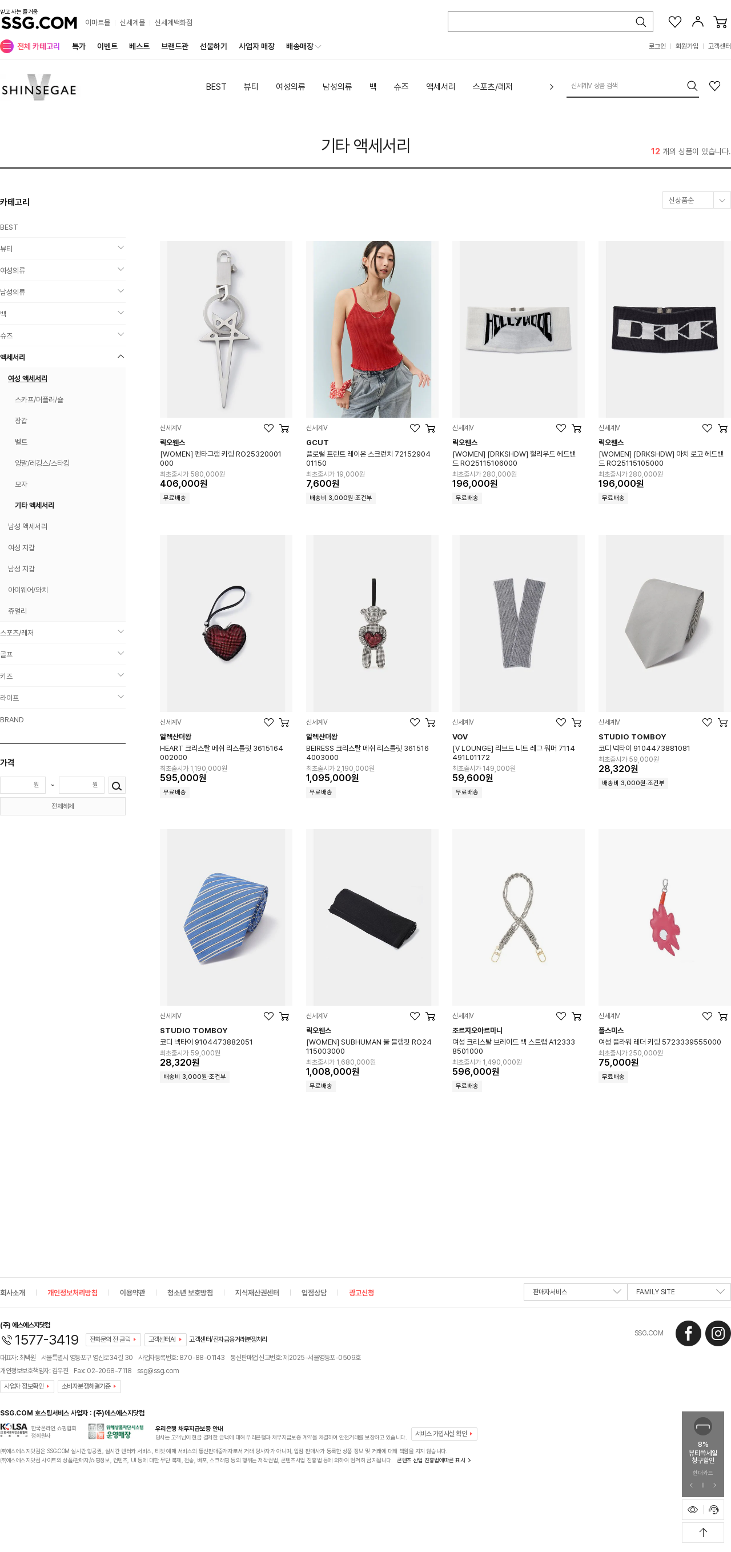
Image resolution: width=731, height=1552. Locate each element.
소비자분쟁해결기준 (86, 1386)
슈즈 (401, 87)
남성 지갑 (21, 569)
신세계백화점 (173, 22)
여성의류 (291, 87)
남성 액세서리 (27, 526)
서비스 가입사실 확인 (441, 1434)
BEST (216, 87)
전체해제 (62, 806)
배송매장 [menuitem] (300, 46)
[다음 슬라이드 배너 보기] (714, 1485)
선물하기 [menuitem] (213, 46)
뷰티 (251, 87)
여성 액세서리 (27, 378)
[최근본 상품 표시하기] (692, 1509)
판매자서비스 (577, 1294)
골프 (6, 654)
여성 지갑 (21, 547)
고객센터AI (162, 1339)
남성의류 (337, 87)
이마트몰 (97, 22)
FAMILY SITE (680, 1294)
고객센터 (719, 46)
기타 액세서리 (366, 145)
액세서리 (441, 87)
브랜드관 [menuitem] (174, 46)
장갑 (21, 421)
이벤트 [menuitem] (107, 46)
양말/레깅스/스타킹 (42, 463)
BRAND (12, 719)
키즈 (6, 676)
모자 (21, 484)
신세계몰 (132, 22)
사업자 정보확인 (23, 1386)
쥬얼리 (17, 611)
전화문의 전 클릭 (110, 1339)
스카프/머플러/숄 (39, 399)
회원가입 (687, 46)
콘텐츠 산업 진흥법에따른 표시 (431, 1460)
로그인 (657, 46)
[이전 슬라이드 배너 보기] (691, 1485)
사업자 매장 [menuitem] (257, 46)
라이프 (9, 698)
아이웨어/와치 (28, 590)
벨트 (21, 442)
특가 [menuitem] (79, 46)
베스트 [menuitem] (139, 46)
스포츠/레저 (493, 87)
